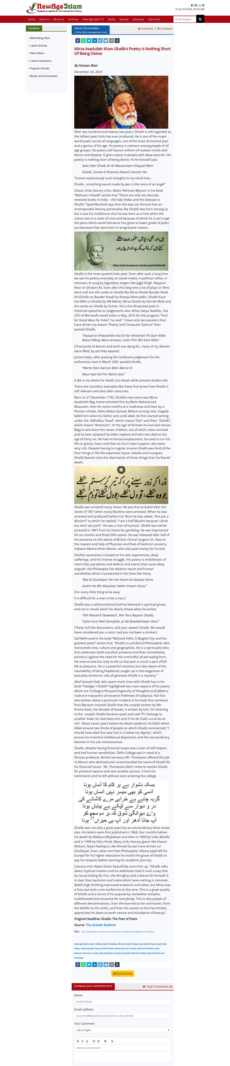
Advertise (138, 19)
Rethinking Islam (40, 38)
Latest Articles (38, 45)
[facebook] (77, 40)
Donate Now (122, 973)
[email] (111, 40)
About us (58, 19)
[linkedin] (94, 40)
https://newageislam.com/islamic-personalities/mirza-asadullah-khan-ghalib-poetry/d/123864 (117, 932)
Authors (44, 19)
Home (31, 19)
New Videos (37, 53)
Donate (124, 19)
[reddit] (106, 40)
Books (111, 19)
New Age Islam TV (93, 19)
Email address (83, 1009)
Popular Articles (40, 68)
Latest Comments (41, 61)
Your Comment (84, 1023)
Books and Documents (44, 76)
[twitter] (89, 40)
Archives (73, 19)
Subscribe (154, 19)
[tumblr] (117, 40)
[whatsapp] (83, 40)
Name (78, 995)
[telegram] (100, 40)
